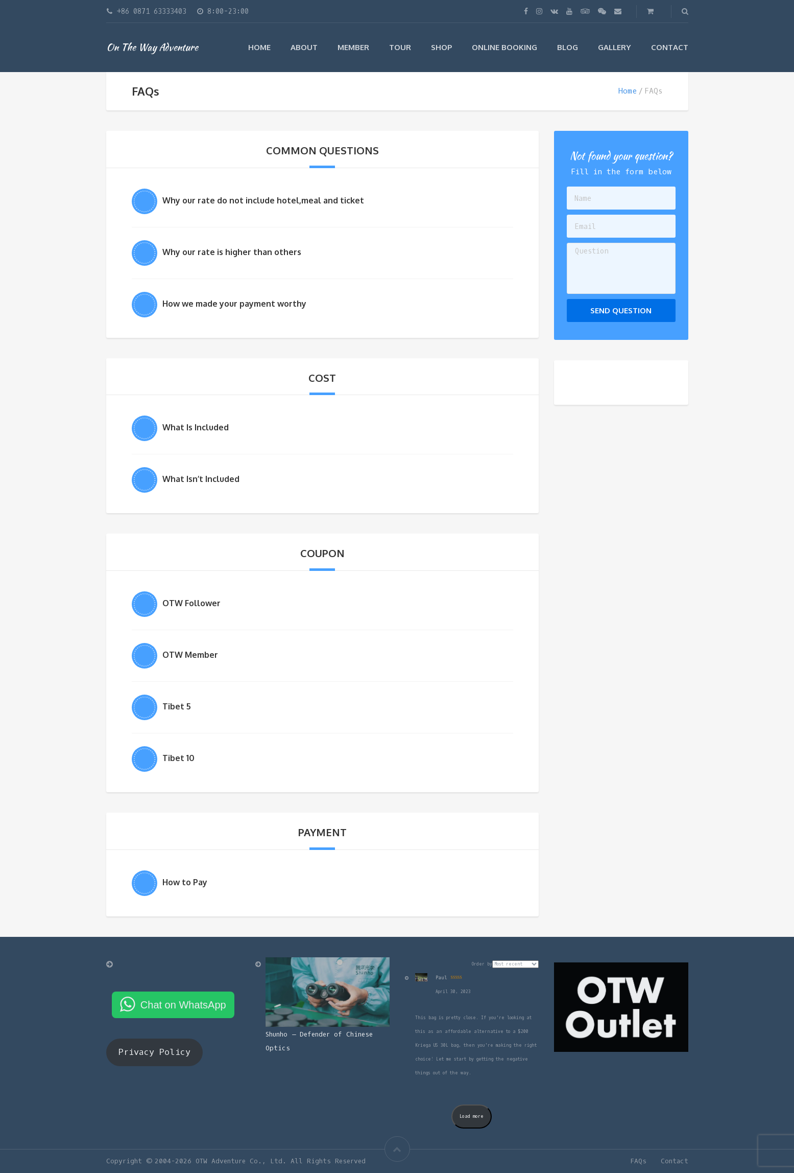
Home (259, 47)
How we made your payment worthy (234, 303)
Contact (669, 47)
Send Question (621, 310)
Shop (441, 47)
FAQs (638, 1161)
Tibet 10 (178, 758)
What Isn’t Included (200, 479)
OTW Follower (191, 603)
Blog (567, 47)
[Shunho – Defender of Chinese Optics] (328, 992)
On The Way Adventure (152, 47)
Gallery (614, 47)
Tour (400, 47)
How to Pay (184, 882)
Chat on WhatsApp (183, 1004)
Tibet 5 (176, 706)
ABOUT (304, 47)
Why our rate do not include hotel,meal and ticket (263, 200)
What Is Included (195, 427)
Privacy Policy (154, 1052)
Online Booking (504, 47)
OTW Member (190, 655)
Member (353, 47)
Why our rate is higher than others (231, 252)
